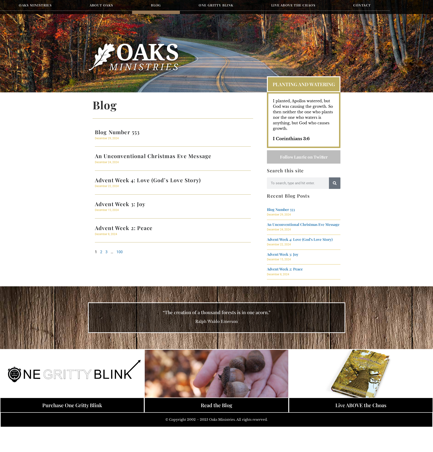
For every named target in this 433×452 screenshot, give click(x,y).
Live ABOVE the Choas (360, 405)
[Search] (334, 183)
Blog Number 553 (117, 132)
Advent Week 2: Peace (124, 227)
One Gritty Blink (216, 5)
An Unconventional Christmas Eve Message (153, 155)
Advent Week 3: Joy (120, 204)
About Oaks (101, 5)
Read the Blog (216, 405)
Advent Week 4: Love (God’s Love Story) (148, 180)
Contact (362, 5)
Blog (156, 5)
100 (119, 252)
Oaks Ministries (35, 5)
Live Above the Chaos (293, 5)
